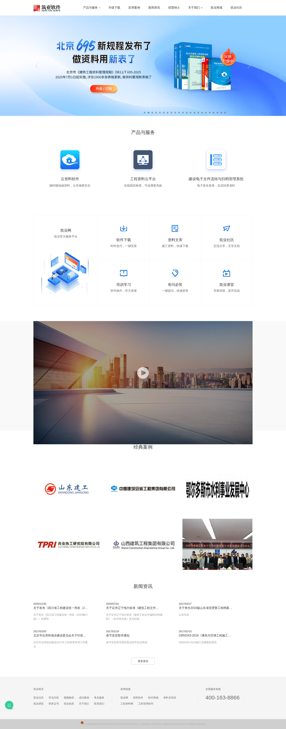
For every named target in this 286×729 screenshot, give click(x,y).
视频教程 (69, 697)
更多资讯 (143, 661)
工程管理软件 (145, 703)
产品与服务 (91, 7)
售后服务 (99, 697)
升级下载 (114, 7)
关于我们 (195, 7)
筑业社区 (236, 7)
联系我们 (99, 703)
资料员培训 (169, 697)
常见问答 (54, 697)
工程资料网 (126, 703)
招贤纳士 (174, 7)
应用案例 (134, 7)
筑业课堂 (38, 703)
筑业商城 (216, 7)
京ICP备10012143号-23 (127, 724)
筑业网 (124, 697)
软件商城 (153, 697)
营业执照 (69, 703)
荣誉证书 (54, 703)
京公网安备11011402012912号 (100, 724)
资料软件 (138, 697)
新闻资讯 (154, 7)
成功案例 (84, 697)
